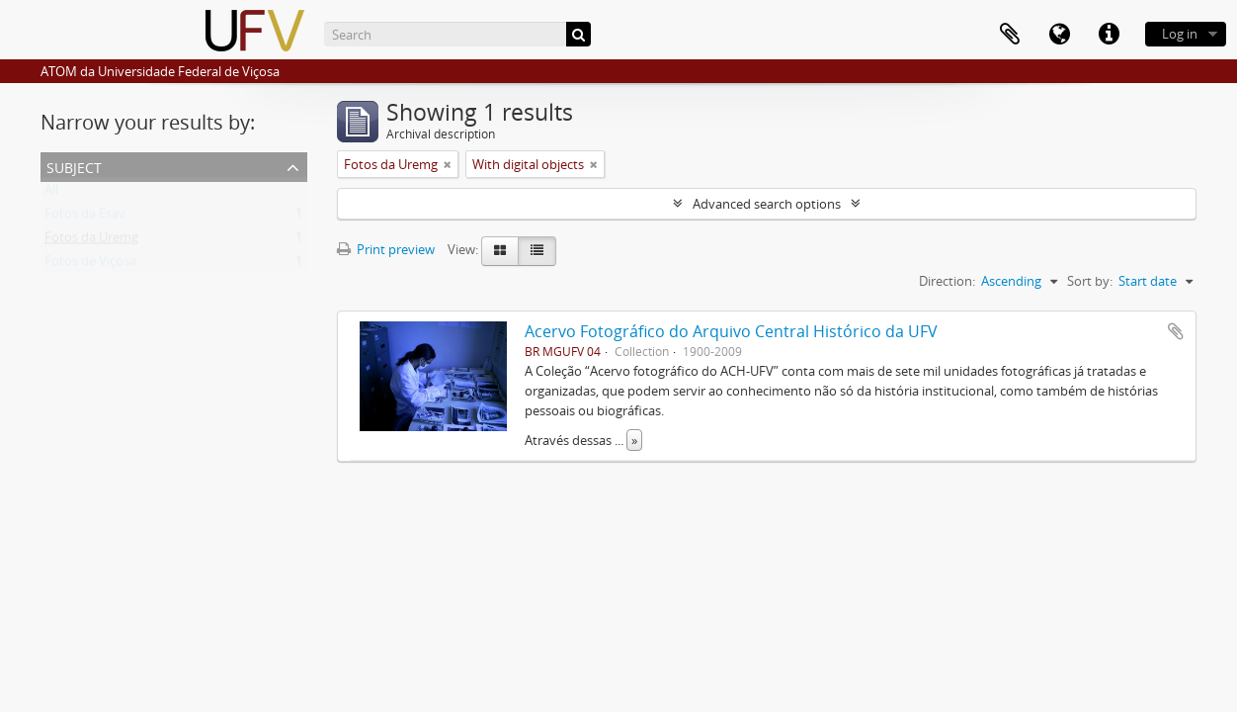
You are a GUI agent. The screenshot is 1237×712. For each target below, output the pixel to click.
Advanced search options (767, 204)
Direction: (947, 281)
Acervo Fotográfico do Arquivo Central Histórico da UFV (731, 331)
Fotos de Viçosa (90, 265)
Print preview (386, 249)
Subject (74, 165)
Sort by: (1090, 281)
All (51, 194)
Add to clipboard (1176, 331)
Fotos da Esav (84, 217)
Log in (1179, 34)
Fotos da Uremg (91, 241)
